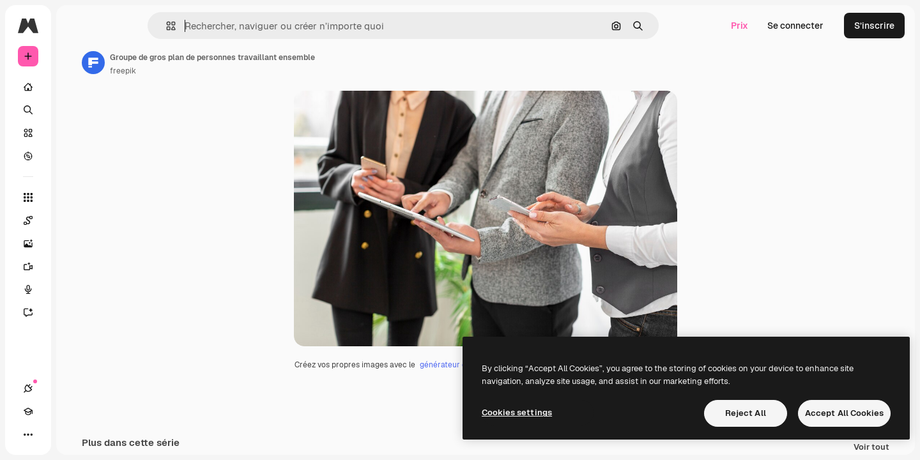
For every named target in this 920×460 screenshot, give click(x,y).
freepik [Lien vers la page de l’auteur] (220, 71)
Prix (739, 25)
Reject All (745, 413)
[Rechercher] (76, 110)
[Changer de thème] (74, 434)
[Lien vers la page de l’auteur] (190, 62)
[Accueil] (76, 87)
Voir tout (871, 447)
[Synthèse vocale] (76, 289)
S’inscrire (874, 25)
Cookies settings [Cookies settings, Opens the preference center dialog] (517, 412)
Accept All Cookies (844, 413)
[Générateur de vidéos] (76, 266)
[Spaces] (76, 220)
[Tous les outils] (76, 197)
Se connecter (795, 25)
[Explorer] (76, 156)
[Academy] (51, 434)
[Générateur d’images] (76, 243)
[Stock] (76, 133)
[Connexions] (28, 434)
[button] (214, 26)
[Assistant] (76, 312)
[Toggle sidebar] (125, 25)
